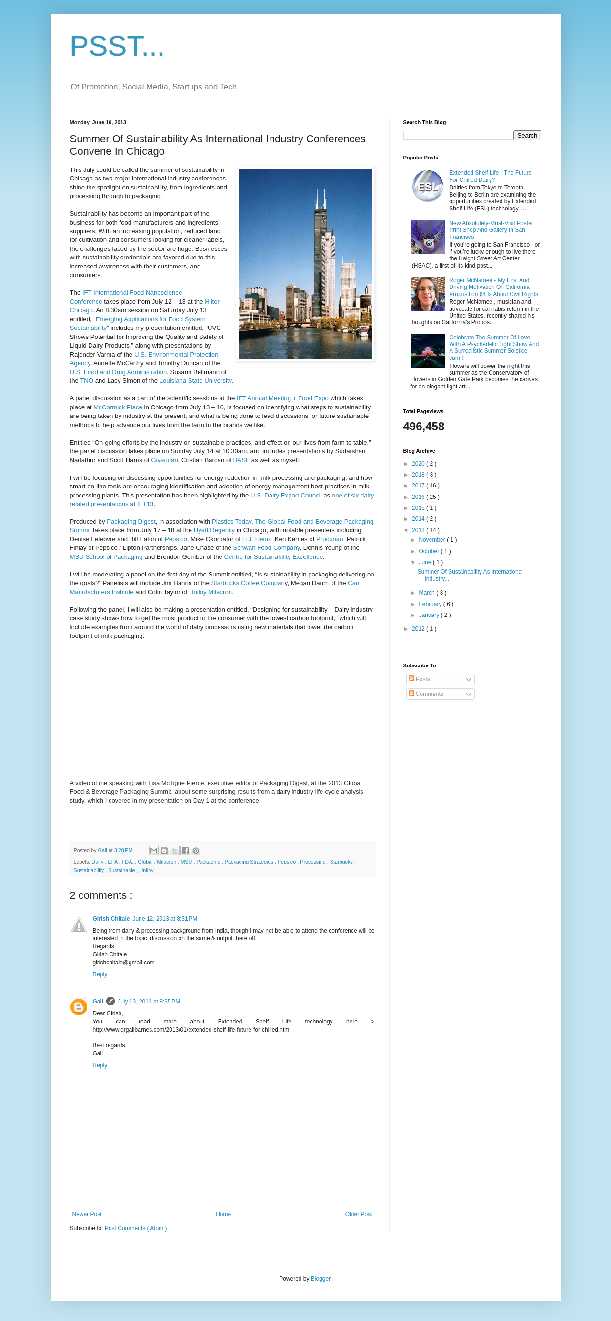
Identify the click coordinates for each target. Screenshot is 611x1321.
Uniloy (147, 870)
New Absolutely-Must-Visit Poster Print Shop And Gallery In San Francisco (491, 230)
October (430, 551)
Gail (98, 1001)
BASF (240, 460)
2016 (419, 497)
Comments (426, 694)
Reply (100, 974)
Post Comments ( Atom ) (136, 1228)
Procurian (329, 539)
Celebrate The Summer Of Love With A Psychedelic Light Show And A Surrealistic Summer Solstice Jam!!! (494, 347)
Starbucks (342, 861)
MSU (186, 861)
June (425, 562)
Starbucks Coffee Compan (247, 582)
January (430, 615)
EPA (113, 861)
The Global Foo (276, 521)
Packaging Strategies (250, 861)
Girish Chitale (111, 918)
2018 (419, 474)
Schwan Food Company (266, 547)
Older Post (358, 1214)
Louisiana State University (196, 380)
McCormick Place (117, 407)
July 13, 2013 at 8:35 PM (149, 1001)
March (427, 592)
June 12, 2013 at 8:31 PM (165, 918)
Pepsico (176, 539)
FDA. (128, 861)
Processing (313, 861)
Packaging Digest (131, 521)
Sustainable (122, 870)
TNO (86, 380)
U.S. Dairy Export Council (286, 495)
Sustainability (90, 870)
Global (146, 861)
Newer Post (87, 1214)
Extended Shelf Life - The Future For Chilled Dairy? (490, 176)
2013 (419, 530)
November (433, 539)
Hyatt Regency (214, 530)
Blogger (321, 1278)
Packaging (208, 861)
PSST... (117, 46)
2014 (419, 519)
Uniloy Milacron (210, 592)
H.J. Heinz (256, 539)
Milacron (167, 861)
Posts (419, 679)
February (431, 604)
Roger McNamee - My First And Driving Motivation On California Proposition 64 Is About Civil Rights (493, 287)
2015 (419, 508)
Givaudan (164, 460)
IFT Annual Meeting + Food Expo (282, 398)
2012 (419, 629)
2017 (419, 485)
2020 (419, 463)
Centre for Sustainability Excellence (273, 556)
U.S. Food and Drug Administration (118, 372)
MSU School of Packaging (106, 556)
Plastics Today (231, 521)
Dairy (98, 861)
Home (223, 1214)
